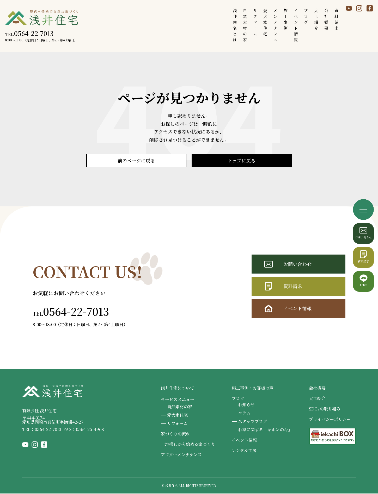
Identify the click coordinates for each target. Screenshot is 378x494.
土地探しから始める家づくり (188, 445)
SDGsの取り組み (324, 409)
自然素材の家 (179, 407)
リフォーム (177, 424)
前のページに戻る (136, 160)
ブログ (238, 399)
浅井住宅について (177, 388)
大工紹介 (317, 399)
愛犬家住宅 (177, 416)
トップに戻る (241, 160)
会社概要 (317, 388)
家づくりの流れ (175, 434)
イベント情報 (297, 309)
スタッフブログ (252, 422)
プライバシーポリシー (330, 420)
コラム (244, 413)
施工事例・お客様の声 (252, 388)
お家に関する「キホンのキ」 (265, 430)
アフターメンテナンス (181, 455)
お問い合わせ (297, 264)
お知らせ (246, 405)
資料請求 (292, 286)
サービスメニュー (177, 400)
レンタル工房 (244, 451)
